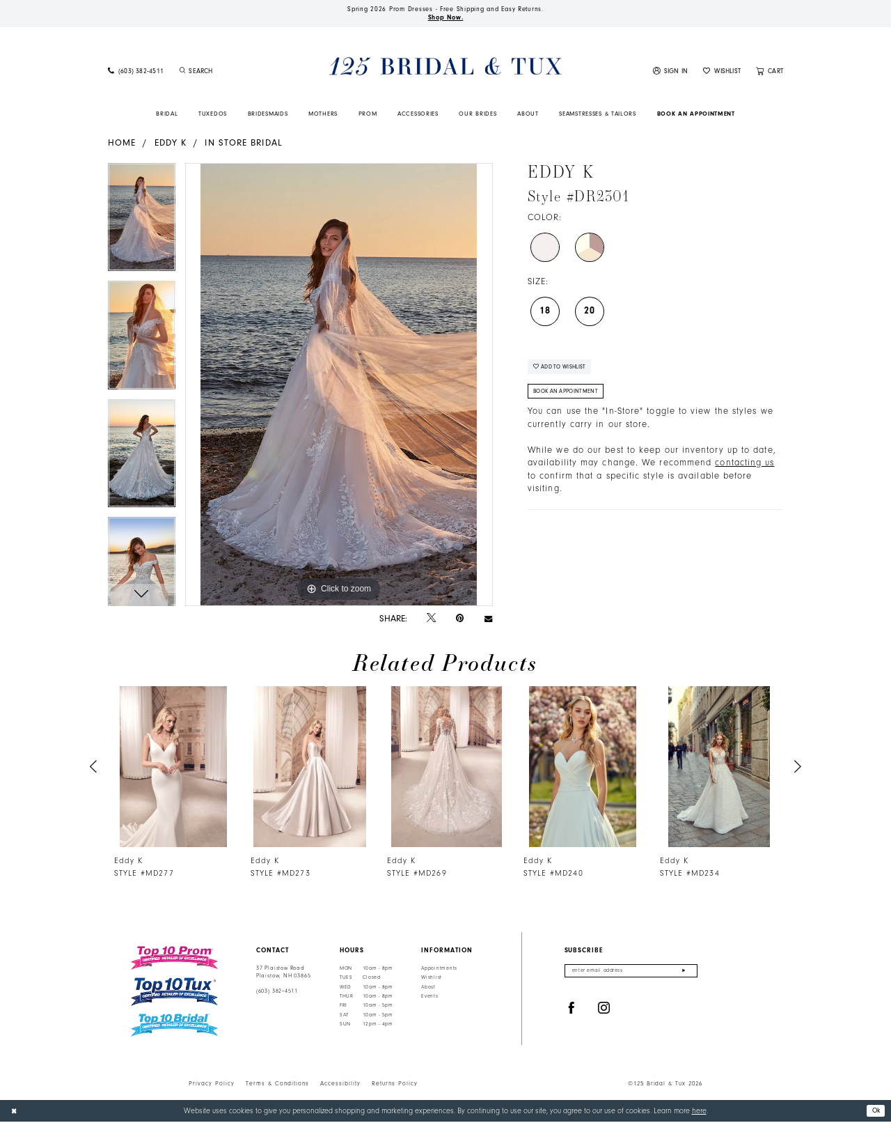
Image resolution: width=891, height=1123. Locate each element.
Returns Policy (395, 1084)
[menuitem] (135, 72)
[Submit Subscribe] (683, 973)
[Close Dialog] (15, 1112)
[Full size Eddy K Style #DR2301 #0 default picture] (339, 386)
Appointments (439, 970)
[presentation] (173, 768)
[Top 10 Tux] (174, 993)
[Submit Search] (182, 72)
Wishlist (431, 979)
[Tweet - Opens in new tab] (431, 620)
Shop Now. (445, 19)
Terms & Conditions (277, 1084)
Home (122, 144)
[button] (670, 72)
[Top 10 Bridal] (174, 1027)
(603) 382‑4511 (277, 993)
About (428, 988)
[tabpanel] (141, 224)
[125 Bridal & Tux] (445, 68)
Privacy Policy (212, 1084)
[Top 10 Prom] (174, 959)
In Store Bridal (243, 144)
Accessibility (340, 1084)
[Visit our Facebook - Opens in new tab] (571, 1011)
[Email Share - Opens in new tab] (488, 619)
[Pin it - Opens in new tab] (459, 619)
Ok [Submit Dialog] (875, 1111)
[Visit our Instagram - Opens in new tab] (604, 1011)
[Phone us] (135, 72)
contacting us (744, 469)
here (699, 1112)
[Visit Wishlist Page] (721, 72)
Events (429, 998)
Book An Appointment (570, 397)
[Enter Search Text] (232, 72)
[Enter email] (631, 973)
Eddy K (171, 144)
